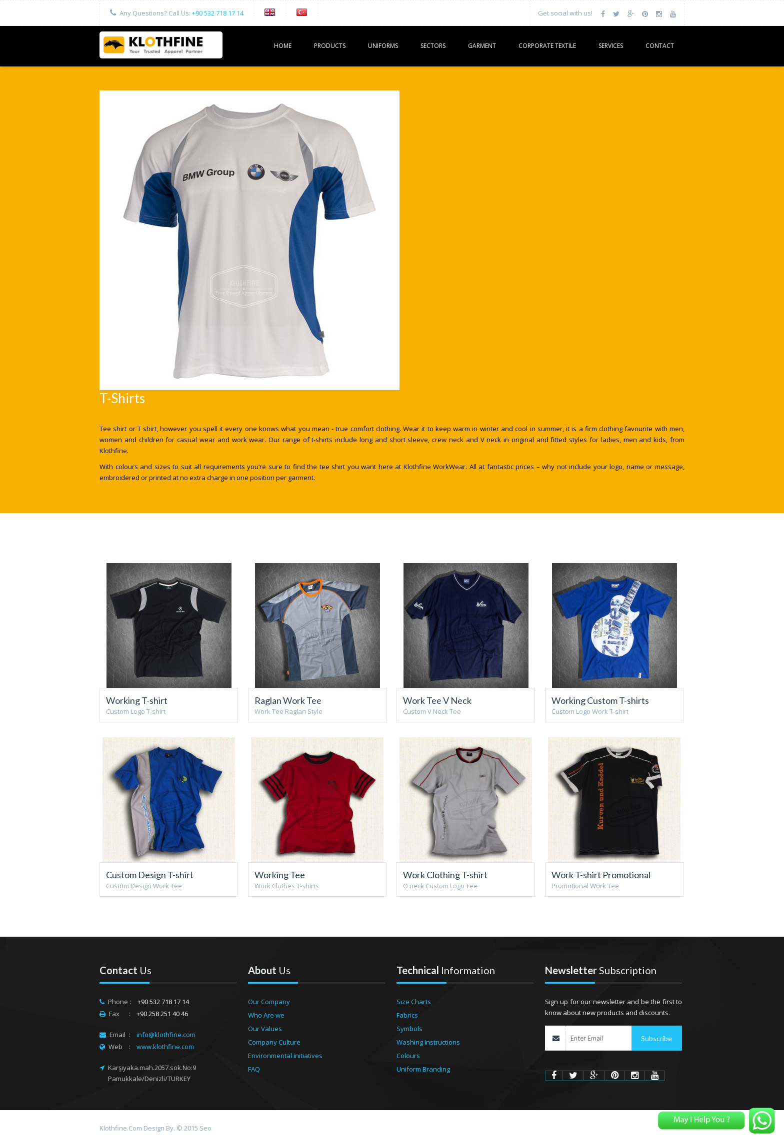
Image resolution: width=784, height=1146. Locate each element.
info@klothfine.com (166, 1034)
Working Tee (279, 874)
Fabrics (407, 1015)
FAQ (254, 1069)
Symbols (409, 1028)
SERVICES (610, 45)
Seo (206, 1128)
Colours (408, 1055)
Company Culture (274, 1042)
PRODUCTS (330, 45)
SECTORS (433, 45)
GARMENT (482, 45)
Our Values (265, 1028)
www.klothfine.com (165, 1046)
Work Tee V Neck (437, 700)
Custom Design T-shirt (150, 874)
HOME (283, 45)
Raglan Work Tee (288, 700)
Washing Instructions (428, 1042)
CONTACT (660, 45)
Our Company (269, 1001)
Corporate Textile (547, 45)
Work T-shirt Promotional (601, 874)
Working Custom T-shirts (600, 700)
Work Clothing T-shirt (445, 874)
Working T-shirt (137, 700)
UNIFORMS (383, 45)
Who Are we (266, 1015)
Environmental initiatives (285, 1055)
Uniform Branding (423, 1069)
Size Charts (413, 1001)
